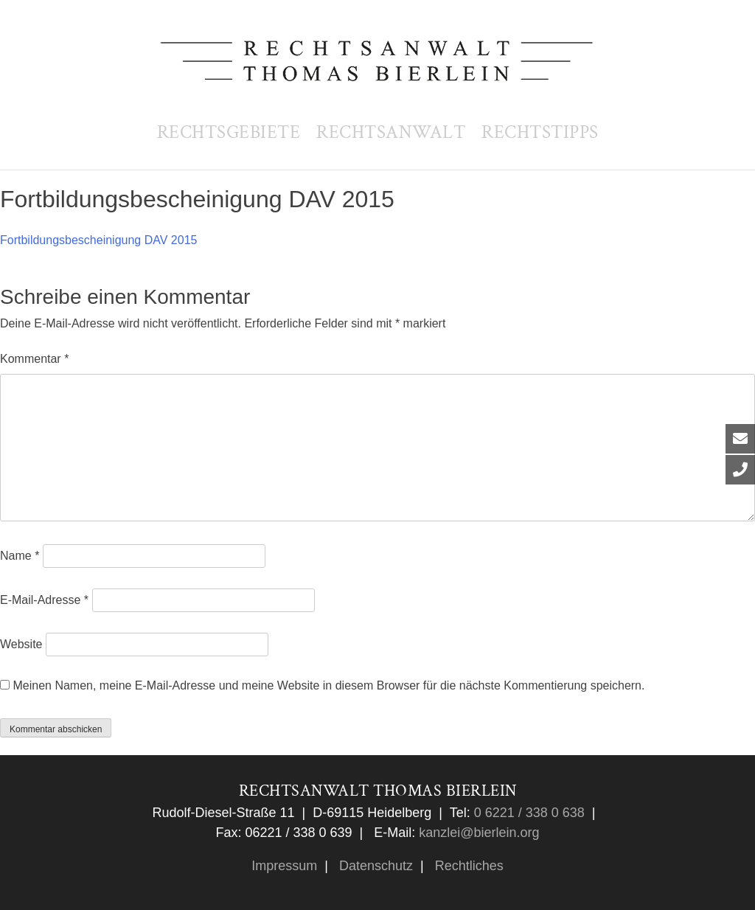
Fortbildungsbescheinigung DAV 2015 (98, 240)
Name (19, 555)
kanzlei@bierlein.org (479, 832)
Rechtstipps (540, 132)
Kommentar (34, 358)
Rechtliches (467, 865)
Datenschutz (374, 865)
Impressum (284, 865)
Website (21, 644)
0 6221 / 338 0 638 (527, 812)
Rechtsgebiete (229, 132)
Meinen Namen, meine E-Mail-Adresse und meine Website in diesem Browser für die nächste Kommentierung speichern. (328, 685)
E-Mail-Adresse (44, 600)
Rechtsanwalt (390, 132)
